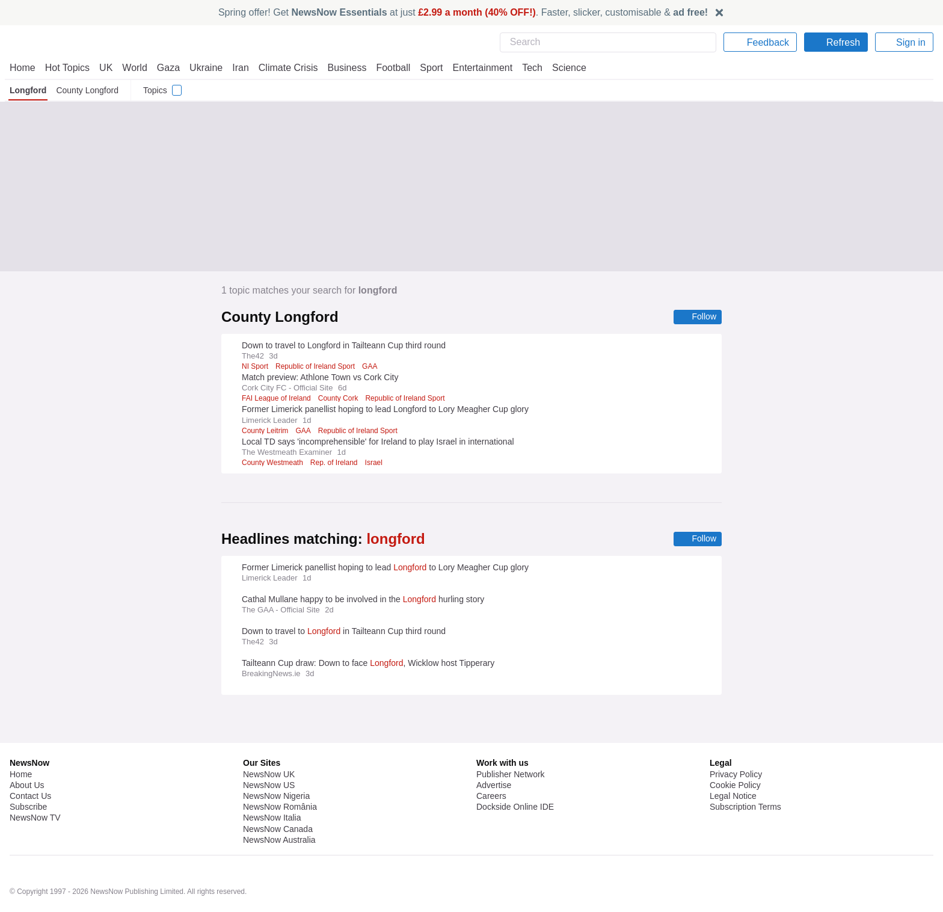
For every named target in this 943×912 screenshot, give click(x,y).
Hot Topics (67, 67)
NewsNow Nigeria (276, 763)
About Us (27, 752)
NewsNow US (268, 752)
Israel (377, 463)
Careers (491, 763)
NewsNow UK (268, 742)
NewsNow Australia (280, 807)
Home (22, 67)
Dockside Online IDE (513, 774)
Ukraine (202, 67)
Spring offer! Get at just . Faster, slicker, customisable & (463, 12)
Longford (29, 90)
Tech (524, 67)
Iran (235, 67)
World (133, 67)
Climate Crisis (282, 67)
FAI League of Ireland (276, 398)
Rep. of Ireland (337, 463)
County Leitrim (266, 431)
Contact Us (30, 763)
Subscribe (29, 774)
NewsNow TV (35, 785)
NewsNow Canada (277, 796)
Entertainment (476, 67)
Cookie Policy (735, 752)
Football (387, 67)
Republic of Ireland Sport (314, 367)
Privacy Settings (740, 785)
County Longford (89, 90)
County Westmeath (274, 463)
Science (560, 67)
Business (341, 67)
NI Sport (254, 367)
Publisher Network (510, 742)
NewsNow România (280, 774)
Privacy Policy (735, 742)
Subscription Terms (747, 774)
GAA (368, 367)
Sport (425, 67)
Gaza (166, 67)
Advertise (494, 752)
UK (106, 67)
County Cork (338, 398)
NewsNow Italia (272, 785)
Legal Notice (733, 763)
